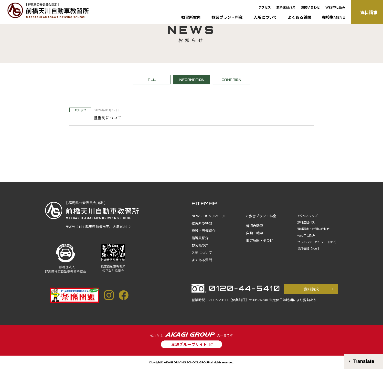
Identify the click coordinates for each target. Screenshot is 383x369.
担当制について (107, 117)
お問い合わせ (310, 7)
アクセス (264, 7)
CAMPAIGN (231, 80)
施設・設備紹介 (203, 231)
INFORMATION (191, 80)
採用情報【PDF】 (308, 248)
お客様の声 (200, 245)
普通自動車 (254, 226)
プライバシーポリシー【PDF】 (317, 242)
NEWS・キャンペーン (208, 216)
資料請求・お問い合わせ (313, 229)
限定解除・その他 (259, 240)
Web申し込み (306, 235)
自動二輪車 (254, 233)
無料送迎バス (285, 7)
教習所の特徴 (202, 223)
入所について (265, 17)
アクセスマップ (307, 216)
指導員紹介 (200, 238)
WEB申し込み (335, 7)
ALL (152, 80)
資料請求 (311, 289)
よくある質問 (299, 17)
